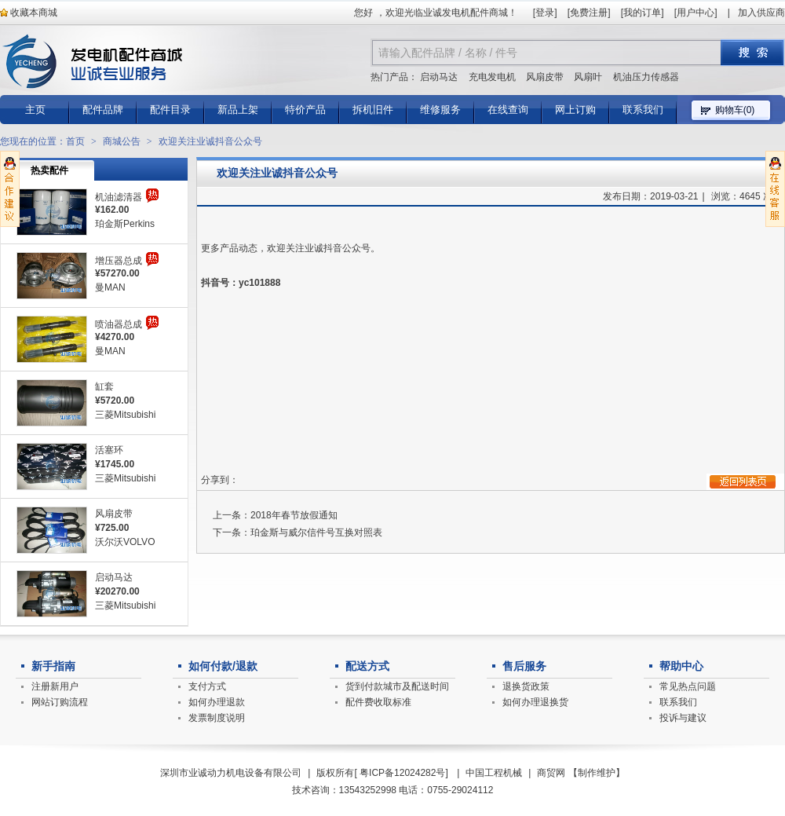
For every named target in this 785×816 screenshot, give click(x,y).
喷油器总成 (118, 324)
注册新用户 (54, 686)
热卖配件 (49, 170)
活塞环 (109, 450)
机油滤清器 (118, 197)
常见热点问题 (687, 686)
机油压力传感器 (646, 76)
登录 (544, 12)
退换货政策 (526, 686)
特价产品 (305, 109)
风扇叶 (588, 76)
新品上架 (237, 109)
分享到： (220, 479)
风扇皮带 (545, 76)
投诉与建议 (682, 717)
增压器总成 (118, 260)
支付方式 (207, 686)
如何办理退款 (216, 702)
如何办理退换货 (535, 702)
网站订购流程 (59, 702)
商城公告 (122, 141)
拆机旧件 (372, 109)
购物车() (735, 109)
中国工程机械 (494, 772)
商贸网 (551, 772)
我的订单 (642, 12)
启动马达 (439, 76)
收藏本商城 (28, 12)
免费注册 (589, 12)
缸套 (104, 386)
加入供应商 (761, 12)
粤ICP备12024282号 (402, 772)
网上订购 (575, 109)
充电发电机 (492, 76)
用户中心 (695, 12)
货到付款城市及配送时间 (397, 686)
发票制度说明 (216, 717)
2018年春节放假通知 (294, 515)
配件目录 (170, 109)
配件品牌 (102, 109)
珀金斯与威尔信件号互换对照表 (316, 532)
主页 (35, 109)
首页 (75, 141)
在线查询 (507, 109)
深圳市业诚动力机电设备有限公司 (230, 772)
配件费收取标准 (378, 702)
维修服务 (440, 109)
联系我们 (643, 109)
